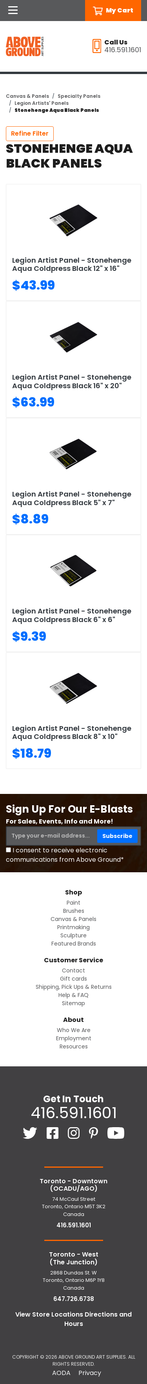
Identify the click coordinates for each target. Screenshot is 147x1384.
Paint (73, 903)
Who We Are (74, 1030)
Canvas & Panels (27, 96)
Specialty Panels (79, 96)
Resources (74, 1046)
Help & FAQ (73, 995)
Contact (73, 970)
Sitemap (73, 1003)
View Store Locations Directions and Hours (73, 1319)
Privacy (89, 1372)
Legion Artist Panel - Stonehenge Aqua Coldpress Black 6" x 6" (71, 615)
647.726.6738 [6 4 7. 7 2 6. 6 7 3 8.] (73, 1299)
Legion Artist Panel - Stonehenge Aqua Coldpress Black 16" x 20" (71, 381)
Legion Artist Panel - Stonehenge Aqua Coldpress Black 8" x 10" (71, 732)
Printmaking (73, 927)
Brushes (73, 911)
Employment (73, 1038)
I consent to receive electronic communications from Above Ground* (65, 855)
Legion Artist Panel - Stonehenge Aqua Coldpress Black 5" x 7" (71, 498)
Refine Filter (30, 133)
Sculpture (73, 935)
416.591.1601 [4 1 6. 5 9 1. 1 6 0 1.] (74, 1113)
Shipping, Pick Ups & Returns (74, 987)
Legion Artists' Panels (42, 103)
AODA (61, 1372)
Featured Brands (73, 943)
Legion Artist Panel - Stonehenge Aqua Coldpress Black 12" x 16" (71, 264)
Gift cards (73, 979)
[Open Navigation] (13, 10)
